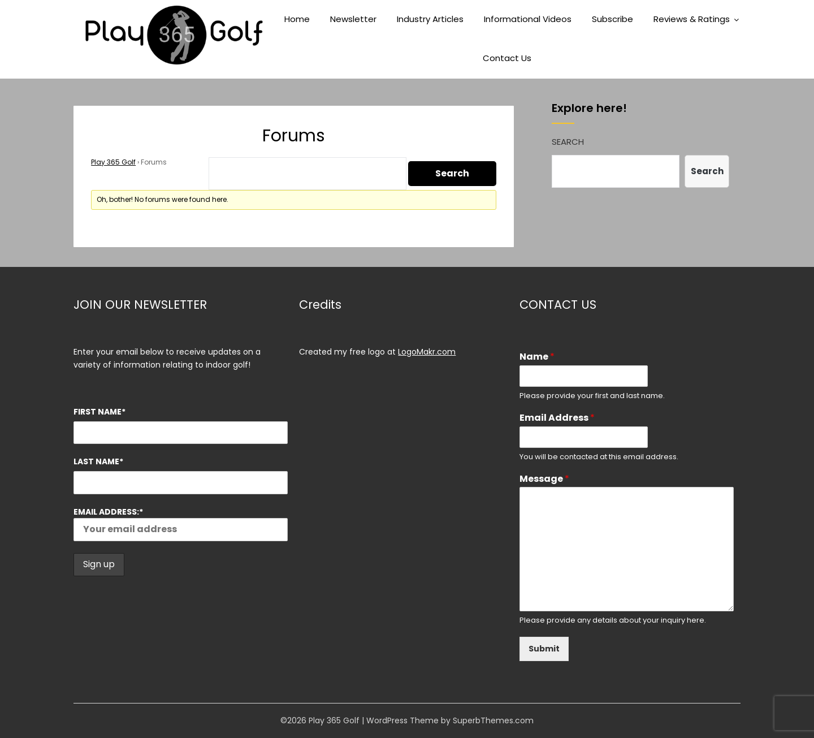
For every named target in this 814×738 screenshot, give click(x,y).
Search (568, 142)
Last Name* (98, 461)
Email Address (557, 418)
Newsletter (353, 19)
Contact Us (507, 58)
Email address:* (180, 523)
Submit (544, 648)
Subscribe (612, 19)
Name (537, 357)
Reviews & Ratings (691, 19)
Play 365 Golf (113, 162)
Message (544, 479)
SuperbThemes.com (493, 720)
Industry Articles (430, 19)
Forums (293, 136)
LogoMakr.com (427, 351)
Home (297, 19)
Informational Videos (527, 19)
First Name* (99, 411)
